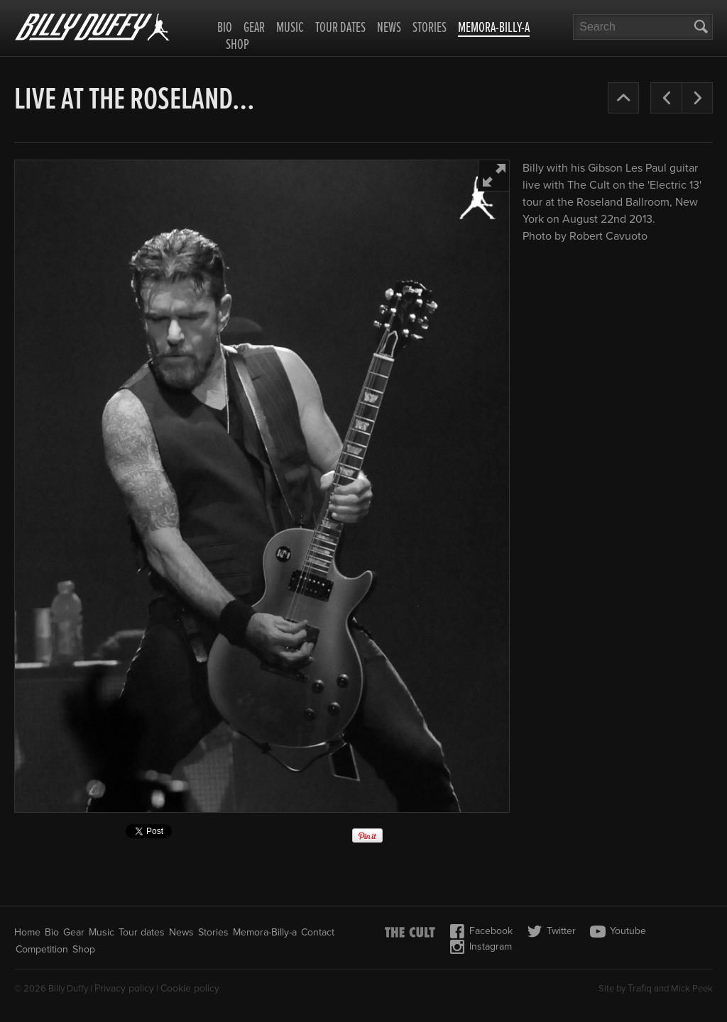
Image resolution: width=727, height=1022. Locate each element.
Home (27, 932)
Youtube (618, 931)
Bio (224, 28)
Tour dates (340, 28)
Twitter (551, 931)
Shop (237, 45)
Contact (317, 932)
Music (290, 28)
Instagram (480, 947)
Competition (42, 949)
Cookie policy (189, 988)
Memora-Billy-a (494, 29)
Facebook (481, 931)
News (389, 28)
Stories (429, 28)
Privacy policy (124, 988)
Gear (254, 28)
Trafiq (640, 988)
